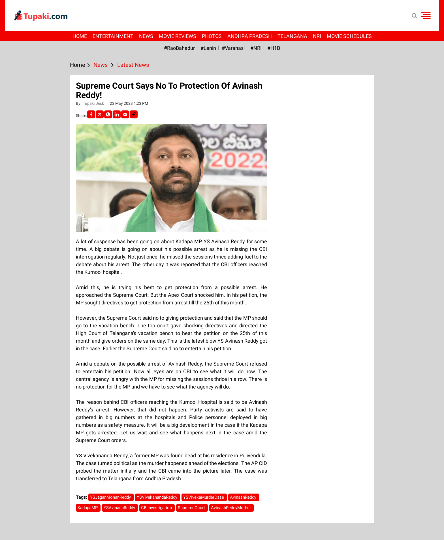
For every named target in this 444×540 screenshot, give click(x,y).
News (146, 36)
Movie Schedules (349, 36)
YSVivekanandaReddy (157, 497)
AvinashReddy (243, 497)
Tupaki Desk (94, 103)
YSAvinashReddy (120, 507)
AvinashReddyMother (231, 507)
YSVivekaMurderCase (204, 497)
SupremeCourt (192, 507)
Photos (212, 36)
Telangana (292, 36)
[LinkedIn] (116, 114)
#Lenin (208, 48)
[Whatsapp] (108, 114)
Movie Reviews (177, 36)
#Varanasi (233, 48)
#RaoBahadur (179, 48)
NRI (317, 36)
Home (79, 36)
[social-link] (133, 114)
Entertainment (113, 36)
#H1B (273, 48)
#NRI (256, 48)
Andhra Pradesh (249, 36)
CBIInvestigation (157, 507)
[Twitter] (99, 114)
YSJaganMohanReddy (111, 497)
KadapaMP (88, 507)
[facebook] (91, 114)
